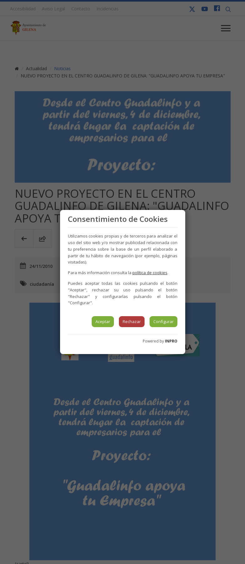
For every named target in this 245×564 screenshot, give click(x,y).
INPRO (171, 341)
